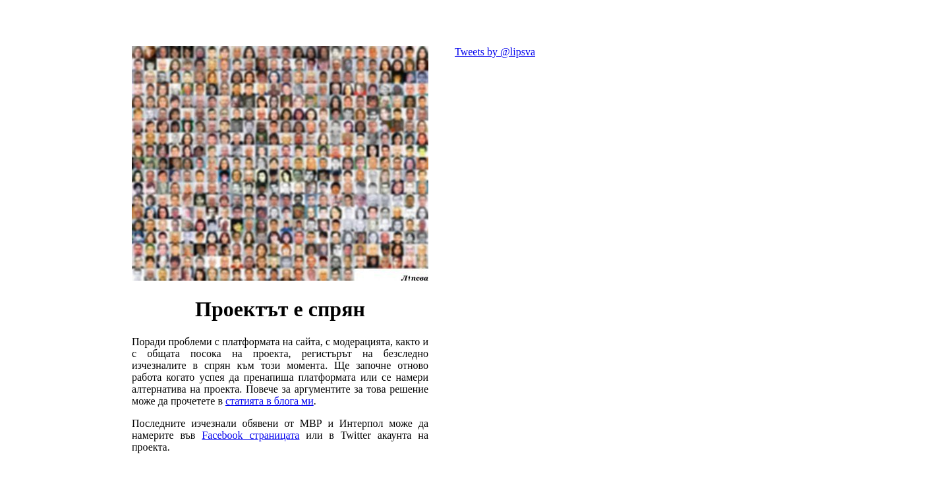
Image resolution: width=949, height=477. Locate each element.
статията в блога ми (269, 401)
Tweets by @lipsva (495, 51)
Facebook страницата (250, 435)
